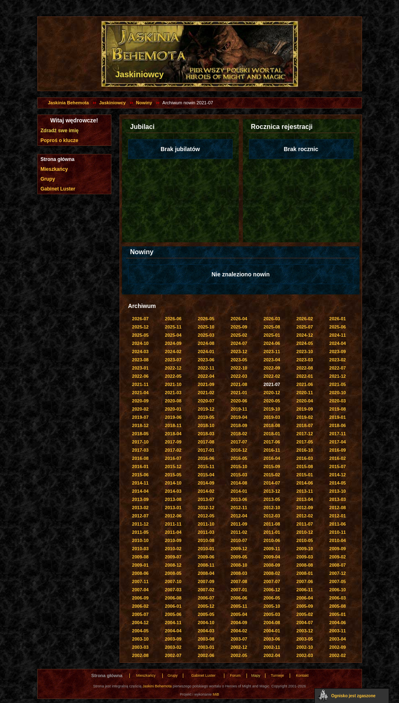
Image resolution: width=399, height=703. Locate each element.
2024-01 (206, 351)
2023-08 (140, 359)
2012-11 (239, 507)
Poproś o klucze (59, 140)
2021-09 (206, 384)
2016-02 (337, 458)
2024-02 (173, 351)
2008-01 (304, 573)
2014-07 (271, 482)
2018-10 (206, 425)
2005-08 (337, 606)
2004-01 (271, 630)
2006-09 (140, 597)
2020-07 (206, 400)
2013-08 (173, 499)
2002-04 (271, 655)
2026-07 (140, 318)
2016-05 (239, 458)
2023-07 (173, 359)
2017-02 (173, 450)
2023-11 (271, 351)
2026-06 (173, 318)
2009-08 (140, 556)
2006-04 (304, 597)
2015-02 (271, 474)
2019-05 (206, 417)
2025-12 (140, 326)
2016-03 (304, 458)
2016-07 (173, 458)
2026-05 (206, 318)
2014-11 (140, 482)
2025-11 (173, 326)
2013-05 (271, 499)
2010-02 (173, 548)
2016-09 (337, 450)
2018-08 (271, 425)
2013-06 (239, 499)
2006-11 (304, 589)
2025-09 (239, 326)
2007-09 (206, 581)
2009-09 (337, 548)
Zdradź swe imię (60, 130)
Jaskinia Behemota (68, 102)
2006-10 (337, 589)
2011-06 (337, 524)
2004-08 (271, 622)
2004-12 (140, 622)
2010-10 (140, 540)
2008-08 (304, 565)
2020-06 (239, 400)
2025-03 (206, 335)
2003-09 (173, 638)
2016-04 (271, 458)
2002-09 (337, 647)
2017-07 (239, 441)
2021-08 (239, 384)
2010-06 (271, 540)
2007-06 (304, 581)
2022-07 (337, 367)
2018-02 (239, 433)
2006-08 (173, 597)
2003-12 (304, 630)
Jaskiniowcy (112, 102)
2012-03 (271, 515)
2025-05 (140, 335)
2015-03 (239, 474)
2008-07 (337, 565)
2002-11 (271, 647)
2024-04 (337, 343)
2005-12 (206, 606)
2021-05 (337, 384)
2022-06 (140, 376)
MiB (216, 694)
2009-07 (173, 556)
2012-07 (140, 515)
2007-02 (206, 589)
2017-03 (140, 450)
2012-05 (206, 515)
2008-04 (206, 573)
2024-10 (140, 343)
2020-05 (271, 400)
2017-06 (271, 441)
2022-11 (206, 367)
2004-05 (140, 630)
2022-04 (206, 376)
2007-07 (271, 581)
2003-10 (140, 638)
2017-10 (140, 441)
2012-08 (337, 507)
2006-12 (271, 589)
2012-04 (239, 515)
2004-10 (206, 622)
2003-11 (337, 630)
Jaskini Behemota (157, 686)
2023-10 (304, 351)
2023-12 (239, 351)
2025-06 (337, 326)
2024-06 (271, 343)
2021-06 (304, 384)
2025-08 (271, 326)
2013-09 (140, 499)
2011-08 (271, 524)
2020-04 (304, 400)
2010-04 (337, 540)
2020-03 (337, 400)
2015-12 (173, 466)
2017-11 (337, 433)
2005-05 (206, 614)
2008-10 (239, 565)
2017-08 (206, 441)
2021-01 (239, 392)
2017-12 (304, 433)
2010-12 (304, 532)
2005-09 (304, 606)
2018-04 (173, 433)
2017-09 (173, 441)
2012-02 (304, 515)
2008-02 (271, 573)
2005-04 (239, 614)
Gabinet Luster (58, 189)
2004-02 (239, 630)
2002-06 (206, 655)
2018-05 (140, 433)
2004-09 (239, 622)
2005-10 (271, 606)
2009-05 (239, 556)
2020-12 (271, 392)
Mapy (255, 675)
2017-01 (206, 450)
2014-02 (206, 491)
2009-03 (304, 556)
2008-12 (173, 565)
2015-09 (271, 466)
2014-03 (173, 491)
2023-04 (271, 359)
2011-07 (304, 524)
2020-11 (304, 392)
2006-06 (239, 597)
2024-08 (206, 343)
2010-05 (304, 540)
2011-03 (206, 532)
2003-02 (173, 647)
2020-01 (173, 409)
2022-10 (239, 367)
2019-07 (140, 417)
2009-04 (271, 556)
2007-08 (239, 581)
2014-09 (206, 482)
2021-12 (337, 376)
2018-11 (173, 425)
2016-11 (271, 450)
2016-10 (304, 450)
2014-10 (173, 482)
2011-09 (239, 524)
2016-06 (206, 458)
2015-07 (337, 466)
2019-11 (239, 409)
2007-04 (140, 589)
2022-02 (271, 376)
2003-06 (271, 638)
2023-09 (337, 351)
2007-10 (173, 581)
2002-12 (239, 647)
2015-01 (304, 474)
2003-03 (140, 647)
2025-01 (271, 335)
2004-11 (173, 622)
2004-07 (304, 622)
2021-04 (140, 392)
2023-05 (239, 359)
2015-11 (206, 466)
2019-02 (304, 417)
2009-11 (271, 548)
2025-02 (239, 335)
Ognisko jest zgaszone (353, 696)
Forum (235, 675)
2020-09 (140, 400)
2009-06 (206, 556)
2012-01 (337, 515)
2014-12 (337, 474)
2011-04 (173, 532)
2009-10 (304, 548)
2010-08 (206, 540)
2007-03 (173, 589)
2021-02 (206, 392)
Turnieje (277, 675)
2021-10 (173, 384)
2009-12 (239, 548)
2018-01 (271, 433)
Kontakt (302, 675)
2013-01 (173, 507)
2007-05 (337, 581)
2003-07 (239, 638)
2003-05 (304, 638)
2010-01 (206, 548)
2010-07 (239, 540)
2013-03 (337, 499)
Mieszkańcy (54, 169)
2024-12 (304, 335)
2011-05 (140, 532)
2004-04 (173, 630)
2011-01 (271, 532)
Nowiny (144, 102)
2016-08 (140, 458)
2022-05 (173, 376)
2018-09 (239, 425)
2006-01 (173, 606)
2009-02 (337, 556)
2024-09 (173, 343)
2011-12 (140, 524)
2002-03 (304, 655)
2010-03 (140, 548)
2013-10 (337, 491)
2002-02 (337, 655)
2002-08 (140, 655)
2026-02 (304, 318)
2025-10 (206, 326)
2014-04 (140, 491)
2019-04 (239, 417)
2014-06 (304, 482)
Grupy (48, 179)
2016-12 (239, 450)
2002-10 (304, 647)
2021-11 (140, 384)
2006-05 (271, 597)
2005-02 (304, 614)
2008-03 (239, 573)
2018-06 (337, 425)
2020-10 (337, 392)
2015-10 (239, 466)
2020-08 (173, 400)
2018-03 (206, 433)
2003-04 (337, 638)
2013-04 (304, 499)
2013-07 (206, 499)
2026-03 (271, 318)
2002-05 (239, 655)
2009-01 (140, 565)
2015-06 (140, 474)
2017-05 (304, 441)
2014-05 (337, 482)
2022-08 (304, 367)
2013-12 (271, 491)
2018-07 (304, 425)
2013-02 (140, 507)
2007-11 (140, 581)
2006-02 (140, 606)
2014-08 (239, 482)
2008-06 (140, 573)
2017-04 (337, 441)
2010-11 (337, 532)
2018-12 (140, 425)
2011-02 (239, 532)
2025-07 (304, 326)
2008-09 (271, 565)
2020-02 (140, 409)
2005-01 (337, 614)
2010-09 (173, 540)
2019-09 (304, 409)
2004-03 (206, 630)
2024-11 (337, 335)
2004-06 (337, 622)
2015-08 (304, 466)
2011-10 (206, 524)
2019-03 (271, 417)
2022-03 (239, 376)
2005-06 (173, 614)
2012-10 (271, 507)
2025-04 (173, 335)
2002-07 (173, 655)
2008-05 (173, 573)
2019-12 (206, 409)
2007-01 (239, 589)
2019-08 (337, 409)
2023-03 (304, 359)
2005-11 (239, 606)
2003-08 (206, 638)
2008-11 (206, 565)
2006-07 (206, 597)
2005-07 (140, 614)
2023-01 (140, 367)
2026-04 (239, 318)
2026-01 (337, 318)
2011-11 (173, 524)
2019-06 (173, 417)
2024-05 (304, 343)
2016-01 (140, 466)
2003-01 (206, 647)
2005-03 (271, 614)
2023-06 (206, 359)
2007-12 (337, 573)
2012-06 (173, 515)
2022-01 (304, 376)
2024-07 (239, 343)
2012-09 (304, 507)
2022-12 (173, 367)
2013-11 (304, 491)
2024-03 (140, 351)
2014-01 (239, 491)
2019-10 (271, 409)
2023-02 (337, 359)
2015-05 (173, 474)
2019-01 (337, 417)
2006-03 (337, 597)
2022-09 (271, 367)
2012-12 (206, 507)
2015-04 (206, 474)
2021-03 (173, 392)
